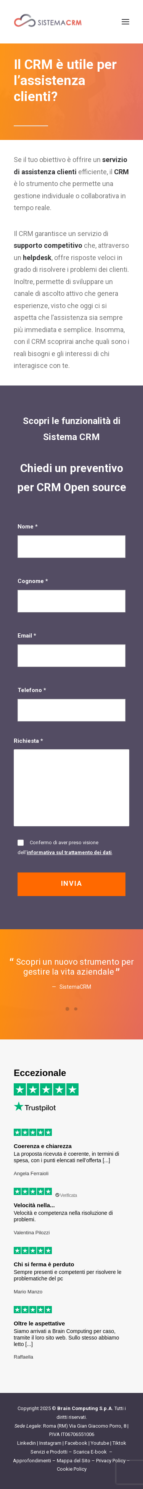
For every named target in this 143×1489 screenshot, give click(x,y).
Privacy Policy (110, 1460)
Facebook (76, 1443)
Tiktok (119, 1443)
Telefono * (71, 704)
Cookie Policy (72, 1469)
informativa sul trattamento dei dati (69, 852)
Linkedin (26, 1443)
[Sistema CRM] (48, 21)
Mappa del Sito (73, 1460)
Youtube (100, 1443)
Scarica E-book (90, 1452)
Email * (71, 649)
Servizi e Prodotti (49, 1452)
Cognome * (71, 595)
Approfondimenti (32, 1460)
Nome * (71, 540)
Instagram (50, 1443)
